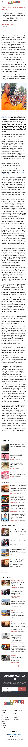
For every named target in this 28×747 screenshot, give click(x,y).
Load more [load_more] (13, 666)
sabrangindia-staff (7, 24)
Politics (4, 545)
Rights (3, 502)
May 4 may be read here (16, 160)
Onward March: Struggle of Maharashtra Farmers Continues (17, 455)
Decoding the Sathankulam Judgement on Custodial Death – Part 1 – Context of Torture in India (17, 507)
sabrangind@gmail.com (15, 734)
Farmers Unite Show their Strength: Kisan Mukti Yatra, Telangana (17, 446)
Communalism (21, 7)
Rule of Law (13, 599)
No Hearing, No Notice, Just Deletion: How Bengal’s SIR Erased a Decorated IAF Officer (17, 516)
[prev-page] (2, 571)
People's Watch (13, 502)
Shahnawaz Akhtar (14, 520)
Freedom (12, 459)
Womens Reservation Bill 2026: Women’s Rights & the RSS (18, 531)
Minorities (4, 9)
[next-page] (6, 571)
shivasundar (13, 556)
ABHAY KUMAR (14, 642)
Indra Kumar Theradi (15, 543)
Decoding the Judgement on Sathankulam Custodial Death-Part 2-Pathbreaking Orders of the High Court (18, 498)
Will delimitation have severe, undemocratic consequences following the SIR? (18, 552)
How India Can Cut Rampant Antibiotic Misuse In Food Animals (18, 464)
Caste (12, 634)
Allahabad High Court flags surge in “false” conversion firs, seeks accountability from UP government (18, 604)
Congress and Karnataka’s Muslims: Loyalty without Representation (18, 659)
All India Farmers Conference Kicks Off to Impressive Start (18, 473)
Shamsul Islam (13, 534)
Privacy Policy (15, 691)
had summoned (6, 118)
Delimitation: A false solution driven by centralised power (18, 541)
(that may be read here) (8, 242)
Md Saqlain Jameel (15, 662)
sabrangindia (13, 493)
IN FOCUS (5, 482)
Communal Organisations (9, 7)
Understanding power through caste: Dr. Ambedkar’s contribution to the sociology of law (17, 638)
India (3, 491)
